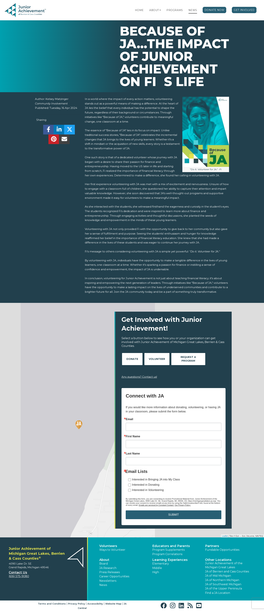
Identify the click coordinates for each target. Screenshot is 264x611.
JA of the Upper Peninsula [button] (223, 588)
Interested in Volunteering (148, 489)
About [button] (104, 559)
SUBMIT (173, 514)
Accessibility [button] (95, 603)
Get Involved (244, 10)
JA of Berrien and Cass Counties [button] (227, 571)
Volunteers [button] (108, 546)
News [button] (103, 585)
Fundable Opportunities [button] (222, 549)
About (154, 10)
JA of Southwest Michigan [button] (223, 584)
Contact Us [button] (18, 572)
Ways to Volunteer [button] (112, 549)
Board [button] (103, 563)
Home (139, 10)
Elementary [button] (160, 563)
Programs (174, 10)
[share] (48, 130)
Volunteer (157, 359)
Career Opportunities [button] (114, 576)
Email (129, 419)
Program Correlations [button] (167, 554)
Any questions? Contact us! (139, 376)
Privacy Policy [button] (76, 603)
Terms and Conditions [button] (52, 603)
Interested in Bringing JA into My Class (156, 479)
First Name (133, 436)
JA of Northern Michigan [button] (222, 580)
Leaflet (225, 536)
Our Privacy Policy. (182, 505)
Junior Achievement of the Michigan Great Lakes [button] (223, 565)
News (192, 10)
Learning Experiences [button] (170, 559)
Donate (132, 359)
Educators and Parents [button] (171, 546)
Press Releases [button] (109, 572)
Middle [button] (157, 568)
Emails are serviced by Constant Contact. (156, 505)
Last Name (133, 453)
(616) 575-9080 (19, 576)
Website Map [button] (113, 603)
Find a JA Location (217, 593)
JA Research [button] (107, 568)
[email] (64, 140)
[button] (160, 10)
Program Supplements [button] (168, 549)
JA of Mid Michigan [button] (218, 575)
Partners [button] (212, 546)
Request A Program (188, 358)
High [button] (155, 572)
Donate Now (214, 10)
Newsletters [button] (107, 580)
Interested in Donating (145, 484)
